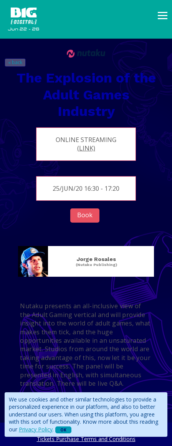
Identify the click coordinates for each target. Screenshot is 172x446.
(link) (86, 148)
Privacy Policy (36, 429)
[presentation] (162, 15)
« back (15, 62)
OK (63, 430)
